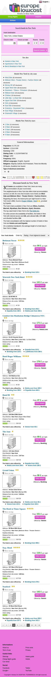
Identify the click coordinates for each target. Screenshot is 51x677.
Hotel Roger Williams (12, 356)
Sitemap (5, 656)
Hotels (28, 659)
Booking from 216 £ (14, 352)
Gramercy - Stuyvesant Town (15, 108)
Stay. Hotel (7, 548)
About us (6, 647)
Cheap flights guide (9, 659)
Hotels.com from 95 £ (33, 502)
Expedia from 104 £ (31, 504)
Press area (29, 647)
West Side (8, 77)
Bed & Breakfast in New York (15, 66)
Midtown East (9, 93)
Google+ (5, 671)
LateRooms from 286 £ (33, 352)
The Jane (6, 432)
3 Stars (7, 129)
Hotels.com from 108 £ (15, 465)
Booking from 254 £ (32, 309)
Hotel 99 (6, 395)
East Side (8, 106)
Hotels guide (30, 656)
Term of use (7, 650)
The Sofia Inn (34, 211)
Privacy (28, 650)
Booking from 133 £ (32, 272)
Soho (7, 103)
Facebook (6, 668)
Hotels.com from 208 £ (33, 618)
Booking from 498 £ (32, 543)
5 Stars (7, 135)
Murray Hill (8, 85)
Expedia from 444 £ (32, 390)
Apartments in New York (13, 64)
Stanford (6, 587)
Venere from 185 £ (34, 465)
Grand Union (8, 470)
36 (39, 625)
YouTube (29, 671)
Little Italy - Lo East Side (13, 98)
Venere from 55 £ (31, 427)
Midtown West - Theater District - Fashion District (22, 80)
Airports (38, 17)
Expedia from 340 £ (14, 311)
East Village (9, 111)
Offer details (40, 249)
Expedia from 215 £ (32, 349)
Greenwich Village (11, 113)
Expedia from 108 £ (32, 463)
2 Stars (7, 127)
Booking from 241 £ (32, 620)
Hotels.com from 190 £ (33, 388)
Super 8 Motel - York (29, 201)
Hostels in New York (12, 61)
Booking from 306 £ (14, 390)
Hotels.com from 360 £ (33, 311)
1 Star (7, 124)
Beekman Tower (9, 240)
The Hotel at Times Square (14, 509)
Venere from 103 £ (13, 504)
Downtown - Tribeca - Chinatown (16, 90)
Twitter (28, 668)
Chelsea (8, 95)
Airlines (13, 20)
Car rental (6, 662)
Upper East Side (10, 100)
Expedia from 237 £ (14, 620)
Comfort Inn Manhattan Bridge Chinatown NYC (24, 316)
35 (35, 625)
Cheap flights (13, 17)
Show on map (9, 243)
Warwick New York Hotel (14, 277)
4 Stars (7, 132)
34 (32, 625)
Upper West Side (11, 88)
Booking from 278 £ (32, 582)
